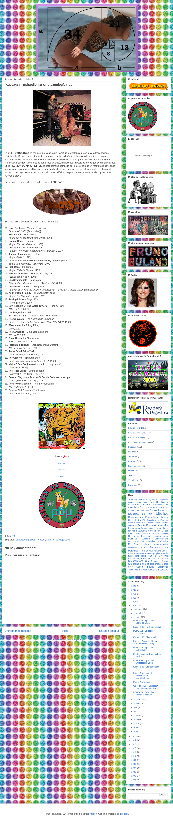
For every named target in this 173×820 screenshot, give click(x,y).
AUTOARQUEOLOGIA (151, 500)
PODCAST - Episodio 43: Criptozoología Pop (144, 661)
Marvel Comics (160, 541)
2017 (134, 602)
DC (166, 510)
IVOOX (62, 476)
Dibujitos (162, 513)
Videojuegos (133, 480)
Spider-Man (163, 567)
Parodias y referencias (140, 550)
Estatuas (164, 520)
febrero (137, 727)
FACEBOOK (61, 469)
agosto (137, 704)
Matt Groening (135, 544)
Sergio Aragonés (143, 558)
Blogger (124, 814)
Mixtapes (148, 544)
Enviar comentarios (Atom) (69, 639)
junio (136, 711)
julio (136, 707)
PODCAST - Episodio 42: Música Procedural (144, 693)
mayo (136, 715)
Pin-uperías (139, 553)
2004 (134, 780)
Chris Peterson (154, 507)
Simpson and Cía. (138, 561)
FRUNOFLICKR (135, 428)
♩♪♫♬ (130, 572)
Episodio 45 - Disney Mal (144, 637)
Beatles (131, 505)
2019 (134, 594)
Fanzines (132, 461)
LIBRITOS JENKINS (139, 539)
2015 (134, 736)
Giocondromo (154, 531)
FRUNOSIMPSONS (137, 433)
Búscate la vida (161, 505)
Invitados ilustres (151, 536)
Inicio (65, 630)
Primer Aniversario (141, 682)
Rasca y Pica (161, 556)
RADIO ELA (61, 463)
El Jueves (139, 520)
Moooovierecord (161, 544)
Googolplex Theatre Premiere (155, 534)
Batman (164, 502)
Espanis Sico (153, 520)
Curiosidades (157, 510)
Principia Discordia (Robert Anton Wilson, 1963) (145, 642)
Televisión (132, 475)
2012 (134, 748)
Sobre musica (145, 566)
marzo (137, 723)
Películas (132, 447)
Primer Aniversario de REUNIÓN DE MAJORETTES (143, 675)
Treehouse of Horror (137, 570)
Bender (138, 504)
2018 (134, 598)
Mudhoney (132, 548)
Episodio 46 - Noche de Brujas (147, 627)
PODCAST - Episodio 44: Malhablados (144, 648)
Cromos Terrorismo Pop (138, 510)
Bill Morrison (148, 504)
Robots (131, 558)
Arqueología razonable (148, 502)
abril (136, 719)
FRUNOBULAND (136, 437)
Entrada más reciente (18, 630)
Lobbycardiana (161, 539)
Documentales (134, 466)
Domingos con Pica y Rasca (144, 517)
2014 (134, 740)
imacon (93, 814)
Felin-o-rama (134, 528)
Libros (131, 452)
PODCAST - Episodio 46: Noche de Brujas (144, 621)
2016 (134, 606)
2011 (134, 752)
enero (137, 731)
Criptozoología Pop (25, 539)
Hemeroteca (133, 536)
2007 (134, 768)
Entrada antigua (109, 630)
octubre (137, 617)
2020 (134, 590)
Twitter (151, 569)
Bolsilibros (133, 485)
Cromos (164, 507)
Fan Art (142, 525)
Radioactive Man (143, 556)
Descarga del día (140, 514)
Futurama (141, 530)
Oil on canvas (161, 547)
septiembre (139, 699)
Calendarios (133, 507)
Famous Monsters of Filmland (140, 523)
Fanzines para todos (157, 525)
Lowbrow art (133, 541)
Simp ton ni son (160, 558)
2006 (134, 772)
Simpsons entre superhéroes (144, 564)
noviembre (139, 613)
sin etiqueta (162, 569)
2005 (134, 776)
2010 (134, 756)
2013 (134, 744)
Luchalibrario (146, 541)
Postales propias (152, 553)
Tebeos (131, 456)
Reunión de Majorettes (58, 539)
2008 (134, 764)
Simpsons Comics (159, 561)
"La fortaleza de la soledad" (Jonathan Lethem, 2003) (145, 687)
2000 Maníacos (135, 499)
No (152, 547)
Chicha (143, 507)
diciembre (138, 609)
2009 (134, 760)
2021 (134, 586)
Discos (131, 471)
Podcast (41, 539)
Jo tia (165, 536)
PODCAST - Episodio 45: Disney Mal (144, 632)
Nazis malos (143, 547)
